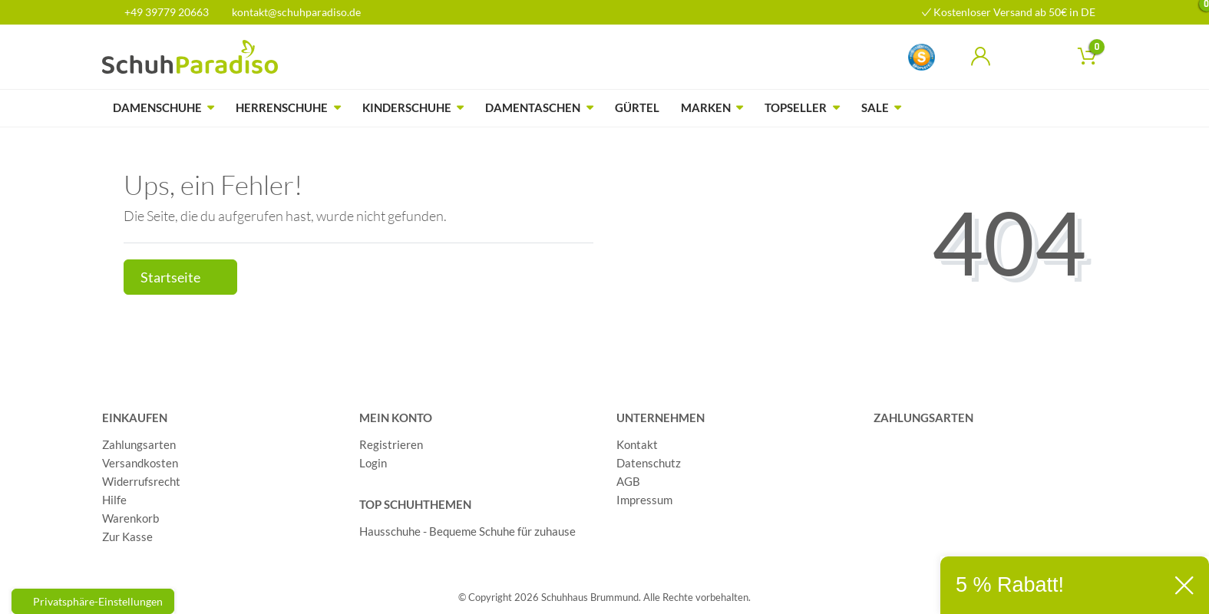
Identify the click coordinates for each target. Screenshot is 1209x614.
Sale (875, 107)
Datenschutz (648, 463)
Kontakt (637, 444)
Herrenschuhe (282, 107)
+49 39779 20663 (161, 11)
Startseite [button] (180, 277)
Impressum (644, 500)
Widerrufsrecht (141, 481)
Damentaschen (532, 107)
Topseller (796, 107)
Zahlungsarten (139, 444)
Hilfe (114, 500)
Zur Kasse (127, 536)
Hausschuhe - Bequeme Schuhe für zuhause (467, 531)
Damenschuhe (157, 107)
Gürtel (637, 107)
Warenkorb (130, 518)
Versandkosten (140, 463)
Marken (706, 107)
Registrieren (391, 444)
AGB (628, 481)
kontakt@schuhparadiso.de (290, 11)
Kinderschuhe (406, 107)
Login (373, 463)
